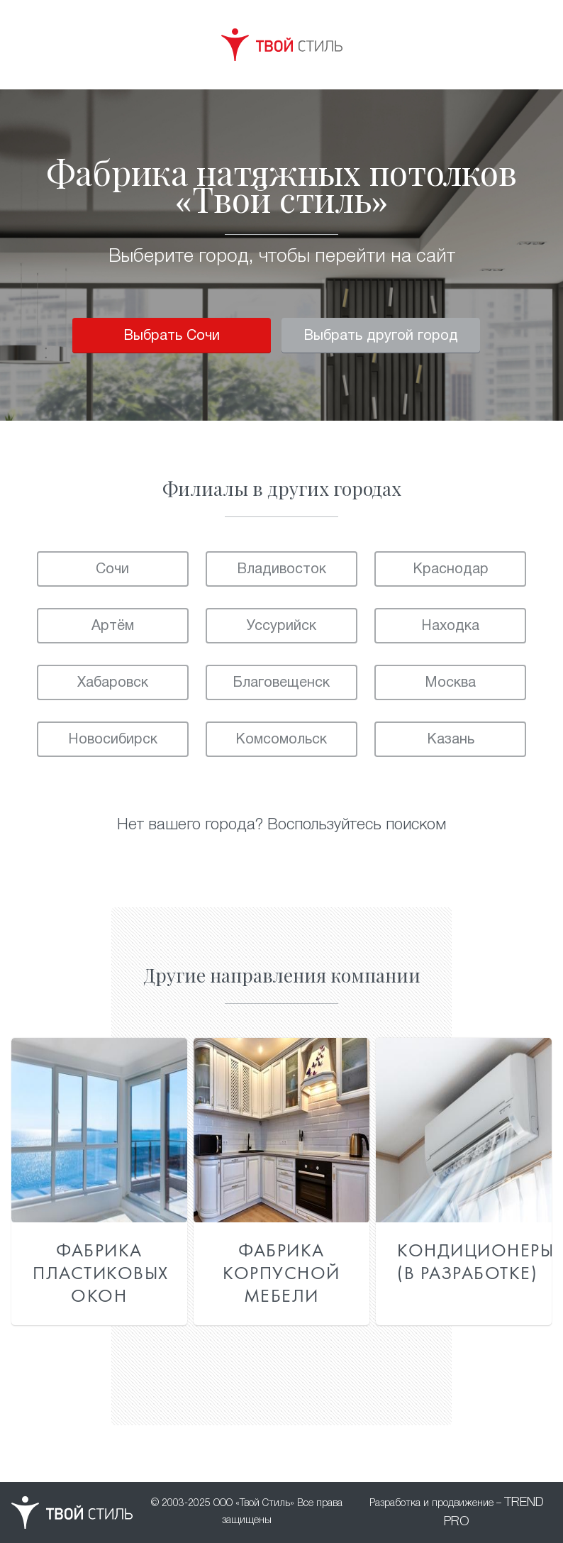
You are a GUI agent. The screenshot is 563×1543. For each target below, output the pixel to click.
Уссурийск (281, 626)
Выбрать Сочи (171, 336)
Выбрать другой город (380, 336)
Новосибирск (112, 740)
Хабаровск (112, 683)
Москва (450, 683)
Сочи (112, 569)
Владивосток (281, 569)
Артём (112, 626)
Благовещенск (281, 683)
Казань (450, 740)
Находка (450, 626)
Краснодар (451, 569)
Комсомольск (281, 740)
